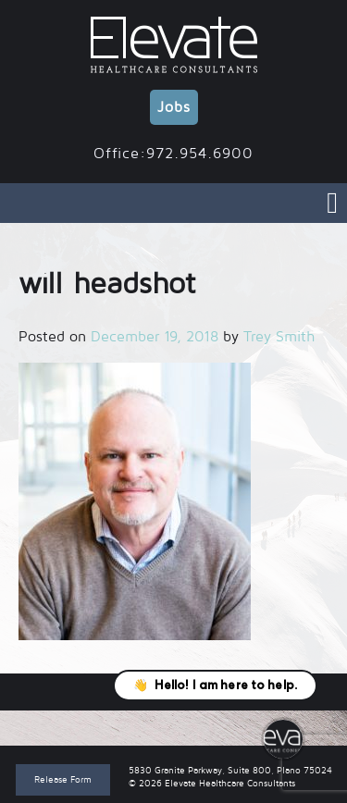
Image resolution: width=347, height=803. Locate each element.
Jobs (174, 107)
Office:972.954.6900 (173, 153)
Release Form (63, 779)
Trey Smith (279, 336)
